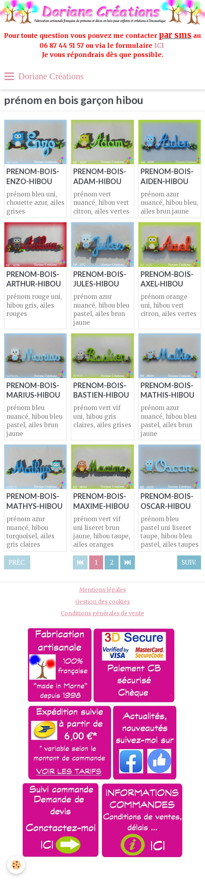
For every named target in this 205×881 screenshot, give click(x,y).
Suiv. (189, 562)
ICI (160, 45)
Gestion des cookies (102, 601)
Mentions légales (102, 590)
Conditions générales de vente (102, 613)
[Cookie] (16, 865)
